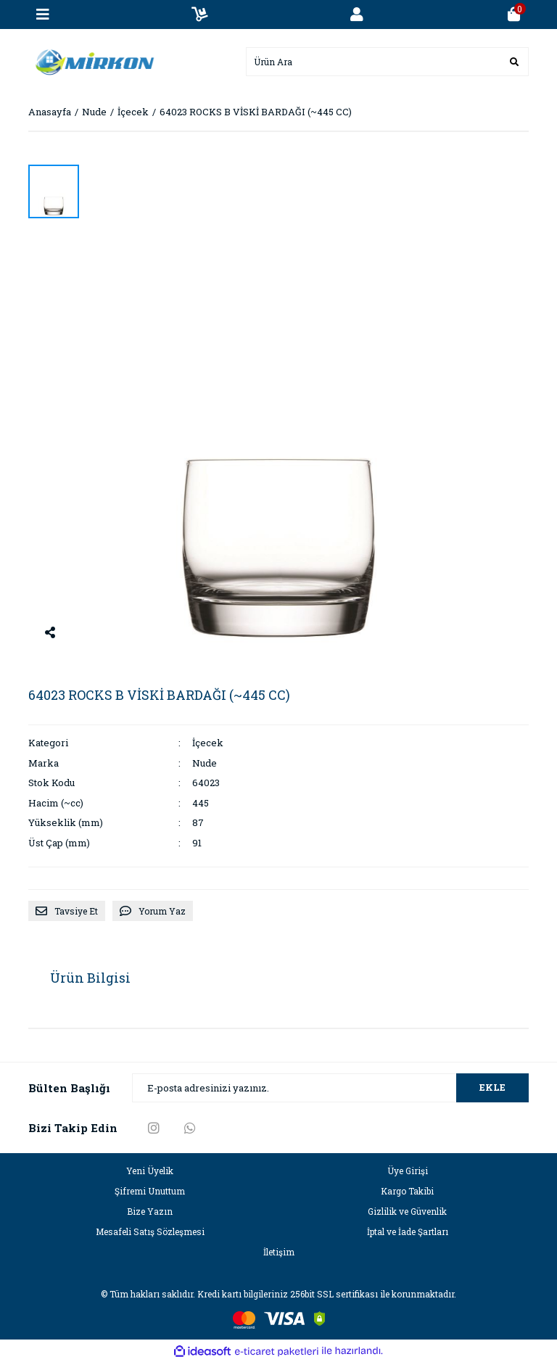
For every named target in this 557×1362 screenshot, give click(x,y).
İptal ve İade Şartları (407, 1231)
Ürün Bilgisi (90, 977)
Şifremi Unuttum (150, 1191)
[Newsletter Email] (330, 1087)
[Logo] (91, 60)
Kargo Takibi (407, 1191)
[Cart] (514, 14)
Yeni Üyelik (149, 1170)
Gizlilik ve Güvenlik (407, 1211)
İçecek (207, 742)
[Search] (387, 61)
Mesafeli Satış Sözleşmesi (150, 1231)
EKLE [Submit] (492, 1087)
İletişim (278, 1252)
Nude (204, 762)
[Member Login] (356, 14)
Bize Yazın (150, 1211)
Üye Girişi (407, 1170)
